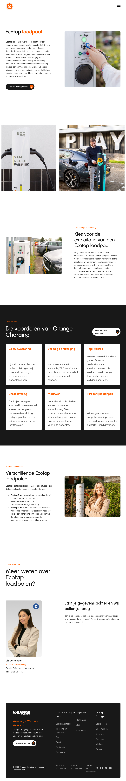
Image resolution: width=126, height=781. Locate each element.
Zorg (58, 737)
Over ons (100, 734)
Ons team (100, 739)
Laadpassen (101, 724)
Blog (78, 725)
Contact (99, 749)
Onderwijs (60, 747)
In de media (81, 730)
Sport (58, 742)
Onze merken (102, 729)
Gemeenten (61, 752)
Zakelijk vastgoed (63, 724)
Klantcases (81, 720)
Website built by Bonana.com (91, 768)
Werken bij (100, 744)
